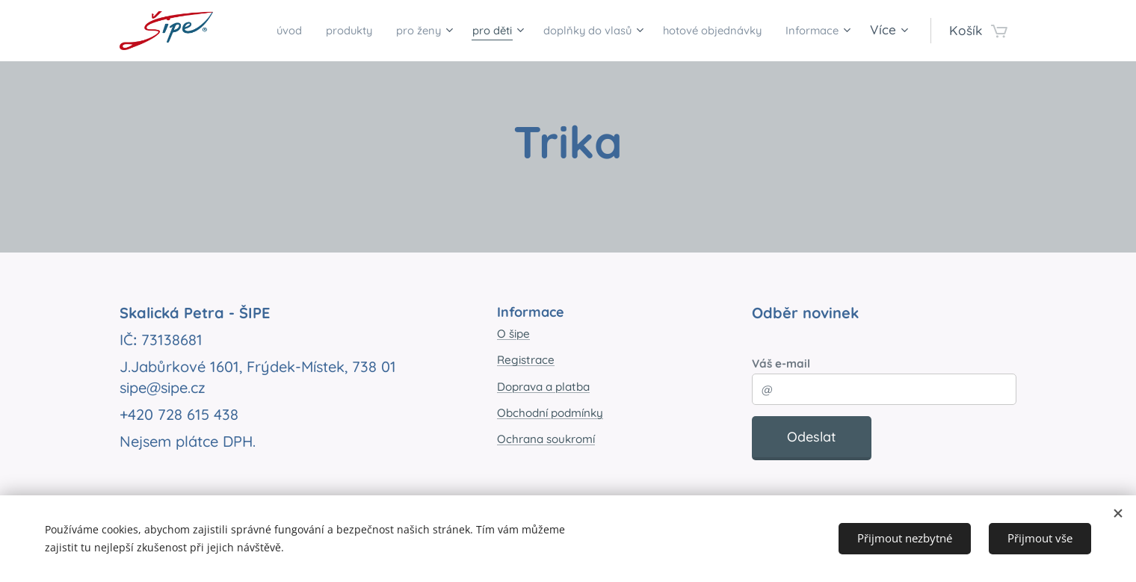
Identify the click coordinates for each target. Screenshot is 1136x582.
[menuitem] (311, 30)
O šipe (513, 333)
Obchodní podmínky (550, 413)
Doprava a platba (543, 387)
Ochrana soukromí (546, 439)
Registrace (526, 360)
